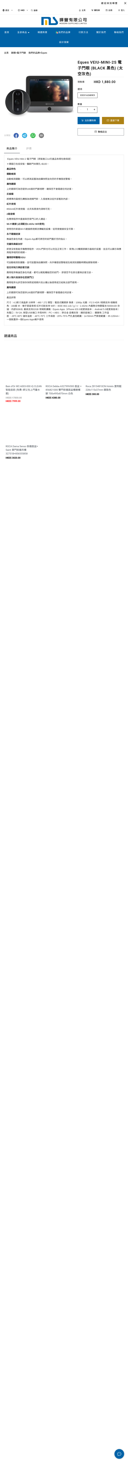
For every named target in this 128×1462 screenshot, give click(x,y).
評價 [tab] (29, 148)
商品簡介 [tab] (11, 148)
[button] (16, 135)
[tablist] (64, 149)
